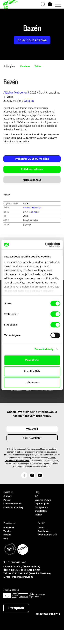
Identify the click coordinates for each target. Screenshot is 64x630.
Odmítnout (32, 382)
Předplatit (16, 608)
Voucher (7, 531)
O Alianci (7, 496)
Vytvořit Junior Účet (48, 535)
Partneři (7, 500)
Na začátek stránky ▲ (48, 613)
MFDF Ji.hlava (31, 390)
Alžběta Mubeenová (16, 92)
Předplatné (8, 527)
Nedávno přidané (43, 500)
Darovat (7, 535)
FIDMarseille (16, 390)
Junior (41, 527)
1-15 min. (33, 212)
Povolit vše (32, 360)
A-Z (36, 496)
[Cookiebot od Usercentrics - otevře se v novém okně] (45, 244)
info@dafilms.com (22, 576)
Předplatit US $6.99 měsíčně (32, 158)
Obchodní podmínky (13, 507)
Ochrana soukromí (12, 503)
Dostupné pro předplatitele (41, 509)
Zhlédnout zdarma (32, 40)
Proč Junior (43, 531)
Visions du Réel (46, 390)
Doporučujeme (42, 503)
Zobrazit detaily (44, 349)
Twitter (38, 66)
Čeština (29, 100)
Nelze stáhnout (32, 179)
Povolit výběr (32, 371)
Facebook (25, 66)
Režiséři (38, 515)
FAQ (5, 538)
